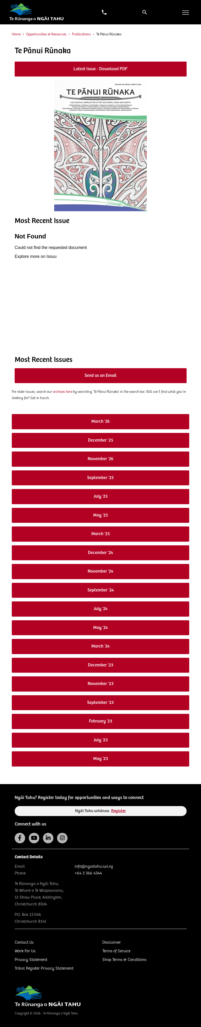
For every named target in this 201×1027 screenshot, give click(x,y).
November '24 (100, 571)
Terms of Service (116, 951)
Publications (81, 34)
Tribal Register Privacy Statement (44, 968)
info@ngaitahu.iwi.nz (94, 866)
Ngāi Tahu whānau (100, 811)
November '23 (101, 683)
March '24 (100, 646)
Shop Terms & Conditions (124, 960)
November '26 (100, 459)
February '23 (100, 721)
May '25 (100, 515)
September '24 (100, 590)
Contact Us (24, 942)
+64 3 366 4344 (88, 873)
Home (16, 34)
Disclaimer (111, 942)
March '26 (100, 421)
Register (118, 811)
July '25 (100, 496)
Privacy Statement (31, 960)
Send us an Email (100, 375)
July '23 (100, 740)
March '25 (100, 533)
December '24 (100, 552)
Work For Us (25, 951)
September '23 (100, 702)
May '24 (100, 627)
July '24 (100, 608)
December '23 (100, 665)
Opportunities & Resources (46, 34)
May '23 (100, 758)
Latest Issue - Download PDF (100, 69)
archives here (62, 392)
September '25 (100, 477)
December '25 (100, 440)
